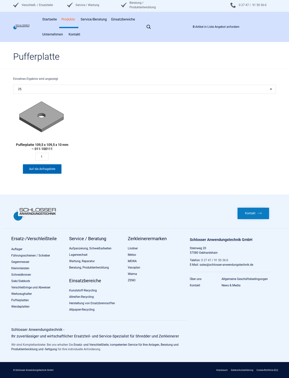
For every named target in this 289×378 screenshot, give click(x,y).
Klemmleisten (20, 268)
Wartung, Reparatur (82, 261)
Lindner (133, 248)
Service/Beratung (94, 19)
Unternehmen (52, 34)
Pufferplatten (20, 300)
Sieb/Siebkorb (20, 281)
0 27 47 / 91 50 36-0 (252, 5)
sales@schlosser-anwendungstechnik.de (226, 264)
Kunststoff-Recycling (83, 290)
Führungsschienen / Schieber (30, 255)
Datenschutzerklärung (242, 370)
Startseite (49, 19)
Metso (132, 255)
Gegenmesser (20, 262)
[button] (253, 213)
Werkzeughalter (21, 294)
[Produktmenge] (42, 156)
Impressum (222, 370)
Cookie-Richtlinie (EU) (267, 370)
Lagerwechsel (78, 255)
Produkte (68, 19)
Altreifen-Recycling (81, 297)
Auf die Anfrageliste (42, 169)
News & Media (231, 285)
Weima (132, 274)
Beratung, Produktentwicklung (89, 267)
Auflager (16, 249)
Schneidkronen (21, 274)
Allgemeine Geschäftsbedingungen (245, 279)
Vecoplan (134, 267)
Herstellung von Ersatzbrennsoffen (92, 303)
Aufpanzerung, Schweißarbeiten (90, 248)
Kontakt (74, 34)
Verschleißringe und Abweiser (30, 287)
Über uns (195, 279)
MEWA (132, 261)
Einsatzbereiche (123, 19)
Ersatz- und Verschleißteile (91, 344)
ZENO (131, 280)
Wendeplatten (20, 306)
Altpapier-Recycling (82, 309)
